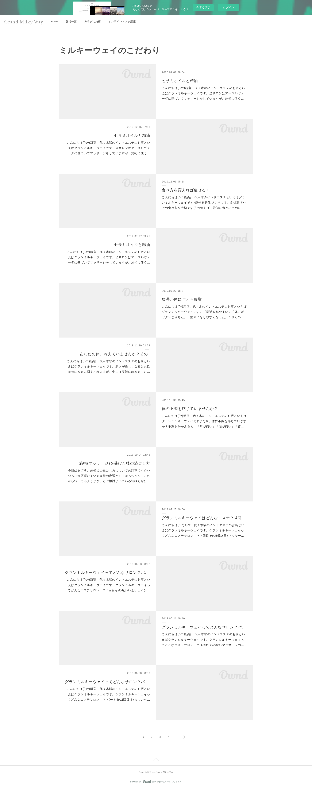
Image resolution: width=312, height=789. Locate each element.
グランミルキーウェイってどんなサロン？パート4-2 (107, 682)
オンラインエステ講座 (122, 21)
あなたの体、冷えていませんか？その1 (115, 354)
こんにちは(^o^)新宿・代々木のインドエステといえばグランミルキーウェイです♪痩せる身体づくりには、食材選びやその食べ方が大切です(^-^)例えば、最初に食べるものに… (204, 202)
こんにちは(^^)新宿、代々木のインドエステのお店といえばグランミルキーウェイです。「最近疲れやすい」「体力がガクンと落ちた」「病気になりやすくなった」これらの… (204, 312)
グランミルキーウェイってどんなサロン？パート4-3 (204, 627)
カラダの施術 (92, 21)
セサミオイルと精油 (180, 81)
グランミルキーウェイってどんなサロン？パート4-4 (107, 572)
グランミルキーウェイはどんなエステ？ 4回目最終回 (204, 518)
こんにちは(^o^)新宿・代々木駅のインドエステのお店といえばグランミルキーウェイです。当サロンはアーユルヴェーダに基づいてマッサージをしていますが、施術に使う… (203, 93)
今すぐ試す (203, 7)
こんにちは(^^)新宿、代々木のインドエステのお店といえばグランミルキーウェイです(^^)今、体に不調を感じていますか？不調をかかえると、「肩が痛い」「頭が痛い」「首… (204, 421)
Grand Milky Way (23, 21)
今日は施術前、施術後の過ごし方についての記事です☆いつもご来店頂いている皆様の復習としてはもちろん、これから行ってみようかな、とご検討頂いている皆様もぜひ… (109, 476)
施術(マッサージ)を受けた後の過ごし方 (114, 463)
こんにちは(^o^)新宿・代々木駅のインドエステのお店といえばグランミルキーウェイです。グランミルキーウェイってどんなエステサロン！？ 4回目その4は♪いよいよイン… (108, 585)
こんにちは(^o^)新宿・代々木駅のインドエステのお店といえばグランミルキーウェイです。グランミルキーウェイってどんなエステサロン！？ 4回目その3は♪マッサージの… (203, 639)
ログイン (228, 7)
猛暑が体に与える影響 (182, 299)
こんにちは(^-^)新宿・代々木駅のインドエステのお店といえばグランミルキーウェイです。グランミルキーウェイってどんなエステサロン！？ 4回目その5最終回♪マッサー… (203, 530)
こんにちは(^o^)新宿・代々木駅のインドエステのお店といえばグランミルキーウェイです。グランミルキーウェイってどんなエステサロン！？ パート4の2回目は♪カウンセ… (108, 694)
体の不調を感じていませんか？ (190, 409)
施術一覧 (71, 21)
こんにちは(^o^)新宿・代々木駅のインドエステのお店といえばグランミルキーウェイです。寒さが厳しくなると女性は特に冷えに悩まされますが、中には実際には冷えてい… (108, 366)
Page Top (156, 760)
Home (54, 21)
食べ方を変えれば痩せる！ (186, 190)
